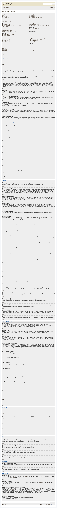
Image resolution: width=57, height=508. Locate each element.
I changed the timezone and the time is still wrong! (9, 27)
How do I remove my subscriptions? (34, 41)
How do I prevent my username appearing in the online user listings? (11, 25)
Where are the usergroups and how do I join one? (35, 17)
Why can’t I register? (5, 16)
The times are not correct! (5, 26)
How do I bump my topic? (5, 44)
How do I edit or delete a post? (6, 35)
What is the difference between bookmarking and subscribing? (37, 38)
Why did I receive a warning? (6, 41)
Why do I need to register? (5, 14)
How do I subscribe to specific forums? (34, 40)
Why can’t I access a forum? (6, 39)
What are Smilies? (4, 49)
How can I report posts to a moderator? (7, 42)
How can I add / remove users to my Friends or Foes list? (37, 29)
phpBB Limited (27, 476)
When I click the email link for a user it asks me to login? (9, 31)
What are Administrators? (32, 14)
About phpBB (13, 477)
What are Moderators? (32, 15)
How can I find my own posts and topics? (34, 35)
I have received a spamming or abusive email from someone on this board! (39, 25)
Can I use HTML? (4, 48)
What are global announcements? (6, 51)
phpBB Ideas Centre (42, 482)
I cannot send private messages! (33, 23)
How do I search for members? (33, 34)
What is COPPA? (4, 15)
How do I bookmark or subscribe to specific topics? (36, 39)
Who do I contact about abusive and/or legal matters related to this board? (39, 49)
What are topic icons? (5, 54)
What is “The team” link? (32, 20)
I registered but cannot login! (6, 17)
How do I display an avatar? (6, 29)
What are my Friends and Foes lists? (34, 28)
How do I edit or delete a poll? (6, 38)
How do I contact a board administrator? (34, 50)
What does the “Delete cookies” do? (7, 21)
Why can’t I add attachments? (6, 40)
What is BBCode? (4, 47)
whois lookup (12, 489)
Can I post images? (4, 50)
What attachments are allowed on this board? (35, 44)
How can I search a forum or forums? (34, 32)
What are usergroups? (32, 16)
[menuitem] (7, 7)
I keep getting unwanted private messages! (35, 24)
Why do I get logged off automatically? (7, 20)
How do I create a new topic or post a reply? (8, 34)
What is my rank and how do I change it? (7, 30)
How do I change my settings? (6, 24)
